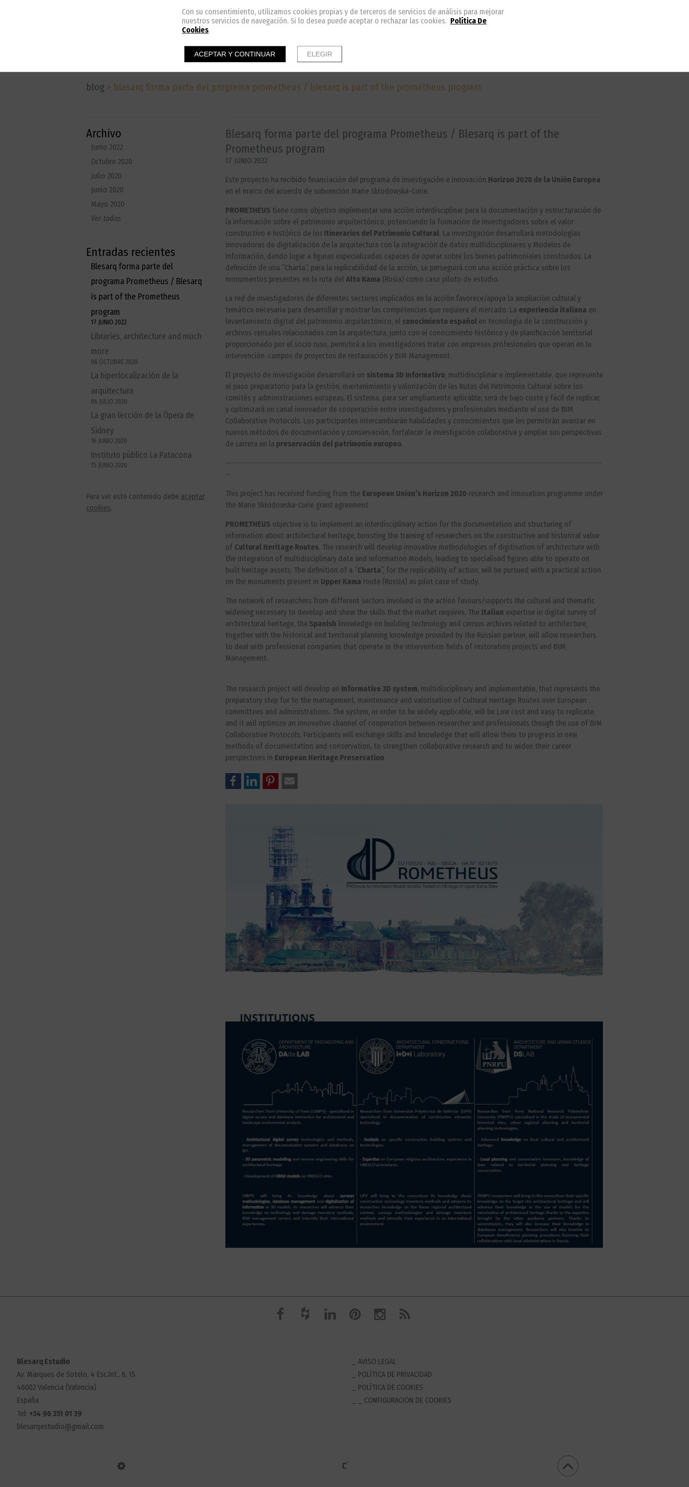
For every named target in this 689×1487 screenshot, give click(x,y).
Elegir (320, 54)
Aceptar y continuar (235, 54)
